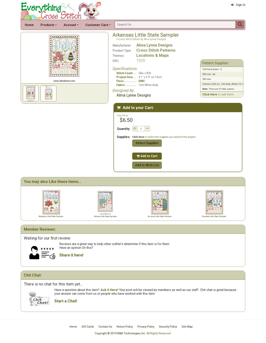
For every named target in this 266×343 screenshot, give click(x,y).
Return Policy (125, 326)
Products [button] (47, 25)
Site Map (187, 326)
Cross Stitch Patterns (156, 50)
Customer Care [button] (96, 25)
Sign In (238, 5)
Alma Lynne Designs (154, 45)
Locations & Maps (152, 55)
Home (29, 25)
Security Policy (168, 326)
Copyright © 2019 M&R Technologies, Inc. (120, 333)
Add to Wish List (147, 165)
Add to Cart (147, 156)
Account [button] (70, 25)
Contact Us (105, 326)
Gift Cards (88, 326)
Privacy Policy (146, 326)
